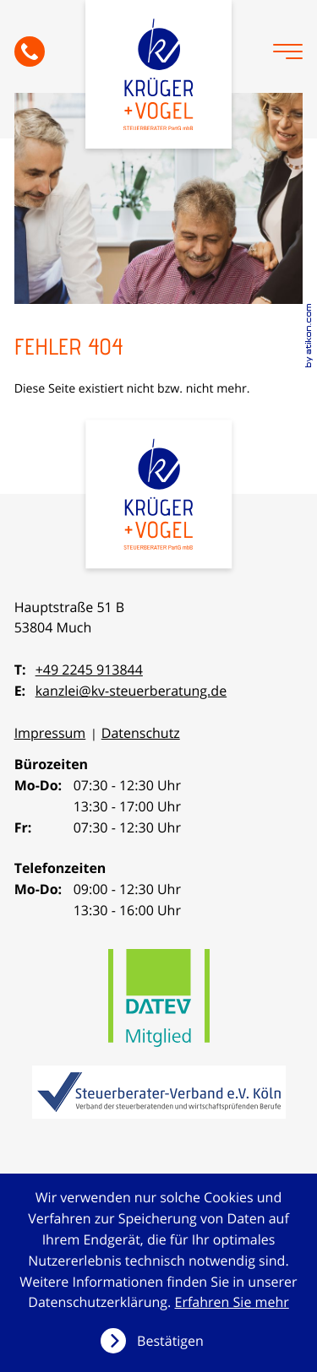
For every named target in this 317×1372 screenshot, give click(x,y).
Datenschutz (140, 733)
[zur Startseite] (158, 74)
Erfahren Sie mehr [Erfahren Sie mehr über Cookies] (232, 1302)
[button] (29, 51)
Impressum (50, 733)
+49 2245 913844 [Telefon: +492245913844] (89, 669)
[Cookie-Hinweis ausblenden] (158, 1340)
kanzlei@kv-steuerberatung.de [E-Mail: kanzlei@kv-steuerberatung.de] (131, 690)
